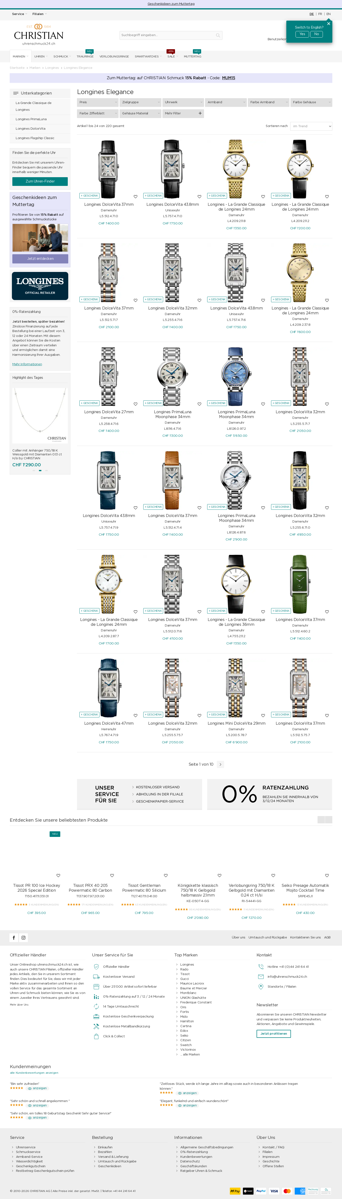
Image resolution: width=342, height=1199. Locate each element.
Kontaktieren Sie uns (305, 937)
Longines (187, 964)
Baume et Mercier (193, 988)
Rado (184, 969)
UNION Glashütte (193, 998)
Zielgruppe (141, 102)
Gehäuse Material (141, 113)
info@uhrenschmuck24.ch (287, 976)
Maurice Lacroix (192, 983)
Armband (227, 102)
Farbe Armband (270, 102)
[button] (34, 470)
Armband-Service (29, 1157)
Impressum (271, 1157)
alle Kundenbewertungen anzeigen (34, 1072)
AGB (327, 937)
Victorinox (188, 1049)
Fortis (184, 1012)
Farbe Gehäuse (312, 102)
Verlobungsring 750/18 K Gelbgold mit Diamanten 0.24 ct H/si (251, 890)
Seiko (184, 1035)
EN (329, 14)
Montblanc (188, 993)
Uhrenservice (26, 1147)
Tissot (185, 974)
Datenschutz (190, 1161)
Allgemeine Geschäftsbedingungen (206, 1147)
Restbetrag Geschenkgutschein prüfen (45, 1171)
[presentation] (321, 819)
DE (312, 14)
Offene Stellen (273, 1166)
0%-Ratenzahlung (194, 1152)
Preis (99, 102)
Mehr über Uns (19, 1004)
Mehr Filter (173, 113)
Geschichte (271, 1161)
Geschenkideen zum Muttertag (171, 4)
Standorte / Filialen (282, 986)
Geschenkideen (109, 1166)
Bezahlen (105, 1152)
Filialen (268, 1152)
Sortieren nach (277, 126)
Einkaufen (105, 1147)
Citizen (185, 1040)
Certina (185, 1026)
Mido (184, 1016)
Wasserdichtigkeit (29, 1161)
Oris (183, 1007)
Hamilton (187, 1021)
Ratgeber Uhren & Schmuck (201, 1171)
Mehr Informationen (27, 364)
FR (320, 14)
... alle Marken (190, 1054)
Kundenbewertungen (196, 1157)
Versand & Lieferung (113, 1157)
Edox (184, 1030)
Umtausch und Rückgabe (268, 937)
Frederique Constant (196, 1002)
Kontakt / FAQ (273, 1147)
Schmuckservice (28, 1152)
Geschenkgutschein (31, 1166)
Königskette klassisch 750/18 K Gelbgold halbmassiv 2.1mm (198, 890)
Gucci (184, 979)
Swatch (186, 1045)
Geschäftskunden (193, 1166)
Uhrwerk (184, 102)
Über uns (238, 937)
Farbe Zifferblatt (99, 113)
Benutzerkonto (279, 39)
